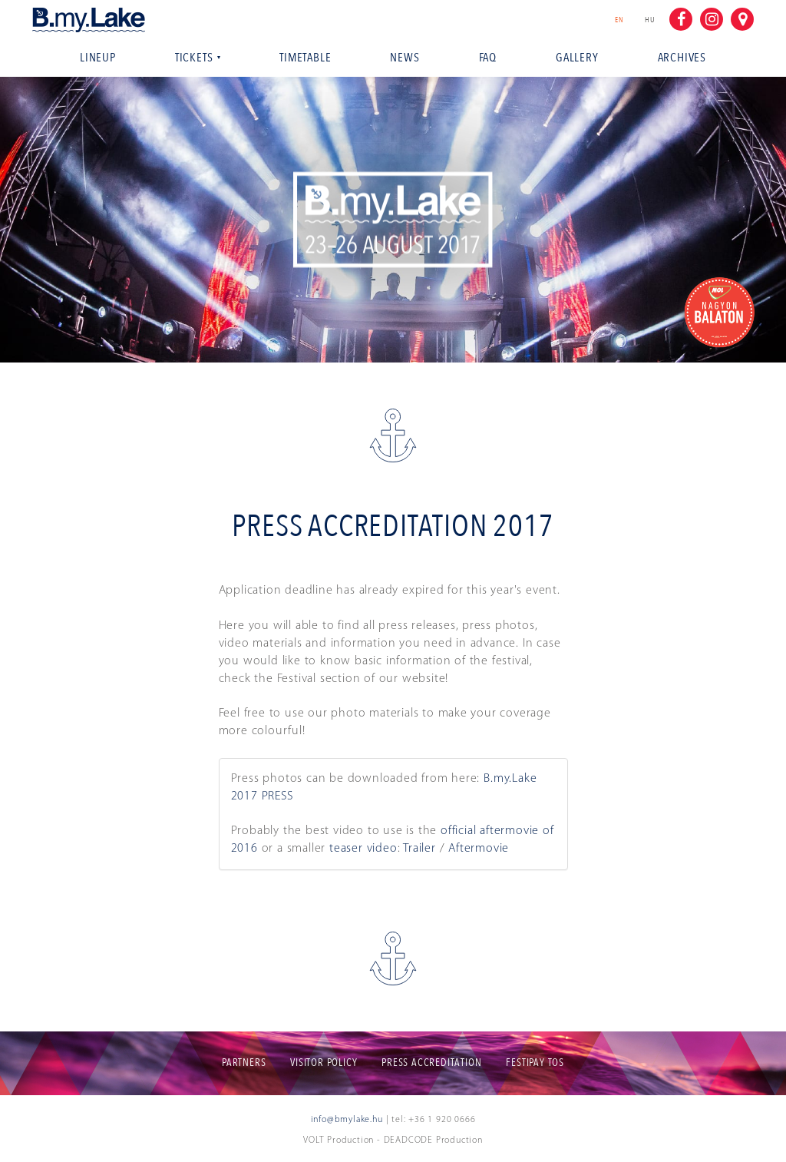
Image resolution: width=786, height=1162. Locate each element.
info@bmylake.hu (347, 1119)
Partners (244, 1062)
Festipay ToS (535, 1062)
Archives (682, 57)
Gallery (577, 57)
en (623, 19)
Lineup (98, 57)
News (404, 57)
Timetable (305, 57)
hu (650, 20)
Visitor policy (323, 1062)
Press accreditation (431, 1062)
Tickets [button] (197, 57)
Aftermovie (478, 849)
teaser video (363, 849)
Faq (488, 57)
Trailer (419, 849)
